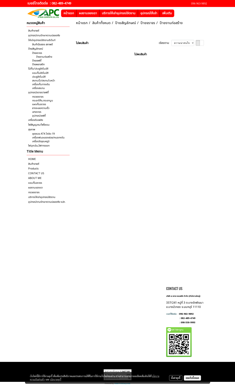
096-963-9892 (186, 313)
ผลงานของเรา (88, 13)
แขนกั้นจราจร (35, 183)
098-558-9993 (188, 322)
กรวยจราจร (38, 97)
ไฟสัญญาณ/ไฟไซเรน (39, 125)
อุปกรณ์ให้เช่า (148, 13)
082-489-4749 (61, 3)
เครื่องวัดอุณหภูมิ (40, 141)
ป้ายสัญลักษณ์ (35, 49)
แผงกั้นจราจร (39, 104)
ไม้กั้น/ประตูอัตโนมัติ (38, 69)
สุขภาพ (31, 129)
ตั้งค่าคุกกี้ (175, 377)
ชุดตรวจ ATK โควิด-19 (43, 134)
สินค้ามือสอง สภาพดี (42, 44)
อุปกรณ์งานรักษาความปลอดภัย (44, 35)
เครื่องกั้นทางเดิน (41, 84)
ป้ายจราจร (37, 53)
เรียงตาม (165, 43)
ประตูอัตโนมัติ (39, 77)
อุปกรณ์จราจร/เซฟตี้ (38, 92)
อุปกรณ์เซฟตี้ (39, 116)
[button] (177, 13)
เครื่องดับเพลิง (35, 120)
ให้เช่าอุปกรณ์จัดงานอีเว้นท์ (41, 40)
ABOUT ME (34, 178)
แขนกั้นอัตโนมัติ (40, 73)
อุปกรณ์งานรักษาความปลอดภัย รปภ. (46, 202)
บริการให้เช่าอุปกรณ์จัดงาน (118, 13)
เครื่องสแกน (38, 88)
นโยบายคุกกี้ (55, 379)
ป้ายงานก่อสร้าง (44, 57)
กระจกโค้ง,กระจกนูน (42, 100)
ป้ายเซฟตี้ (36, 61)
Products (33, 169)
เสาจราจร (36, 112)
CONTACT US (36, 173)
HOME (32, 159)
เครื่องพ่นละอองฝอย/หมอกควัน (48, 138)
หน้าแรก (68, 13)
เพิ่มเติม (167, 13)
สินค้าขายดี (33, 31)
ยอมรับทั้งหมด (192, 377)
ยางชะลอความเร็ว (40, 108)
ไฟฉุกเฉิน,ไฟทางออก (39, 146)
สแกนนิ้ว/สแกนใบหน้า (43, 81)
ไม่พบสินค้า (82, 43)
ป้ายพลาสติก (38, 64)
